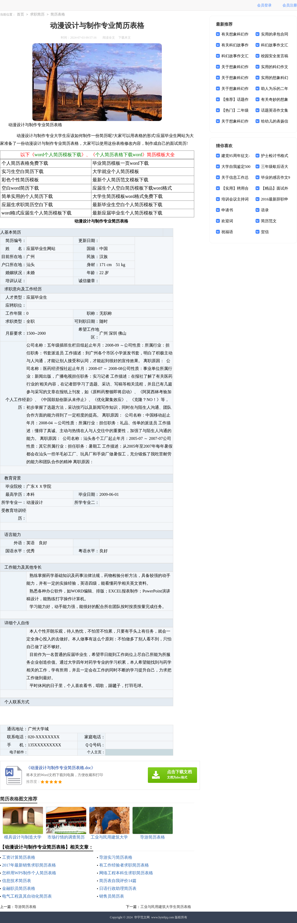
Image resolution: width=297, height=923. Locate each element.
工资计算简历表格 (18, 857)
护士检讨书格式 (274, 156)
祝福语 (227, 232)
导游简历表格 (25, 907)
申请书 (227, 210)
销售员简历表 (111, 896)
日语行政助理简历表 (117, 888)
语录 (265, 210)
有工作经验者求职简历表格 (124, 865)
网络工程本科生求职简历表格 (126, 873)
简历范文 (269, 221)
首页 (20, 14)
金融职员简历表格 (18, 888)
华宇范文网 (142, 917)
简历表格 (57, 14)
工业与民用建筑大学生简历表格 (165, 907)
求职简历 (37, 14)
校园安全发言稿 (274, 56)
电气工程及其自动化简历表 (27, 896)
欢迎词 (227, 221)
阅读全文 (109, 37)
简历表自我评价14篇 (117, 880)
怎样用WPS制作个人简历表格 (29, 873)
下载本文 (124, 37)
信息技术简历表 (16, 880)
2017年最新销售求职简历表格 (29, 865)
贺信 (265, 232)
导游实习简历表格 (115, 857)
